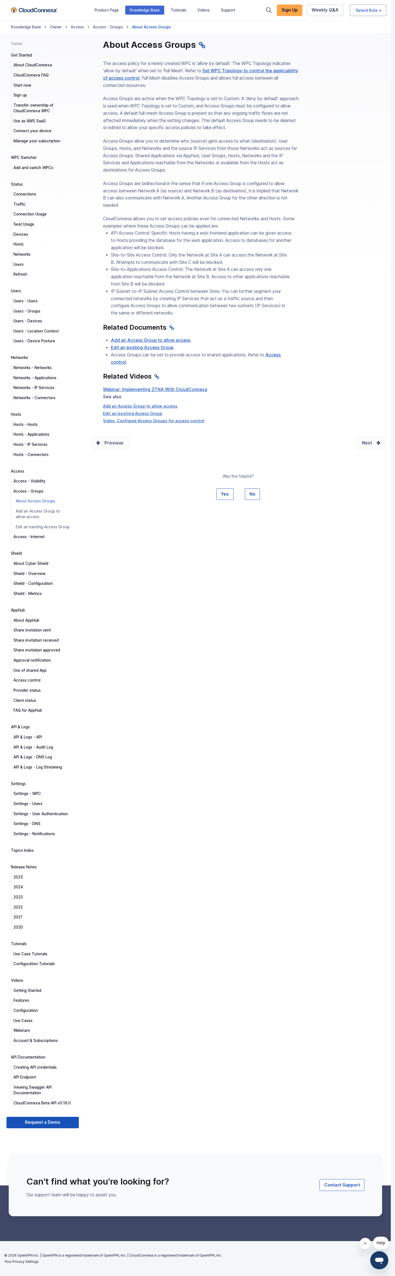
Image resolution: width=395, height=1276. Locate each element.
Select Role (369, 10)
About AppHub (26, 620)
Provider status (27, 690)
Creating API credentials (35, 1067)
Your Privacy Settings (21, 1262)
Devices (20, 234)
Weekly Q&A (325, 10)
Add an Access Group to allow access (38, 514)
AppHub (18, 610)
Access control (26, 680)
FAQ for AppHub (27, 710)
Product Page (107, 10)
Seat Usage (23, 224)
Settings (18, 783)
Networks (22, 254)
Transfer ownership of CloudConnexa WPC (33, 108)
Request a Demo (42, 1122)
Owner (56, 27)
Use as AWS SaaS (29, 121)
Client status (24, 700)
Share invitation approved (36, 650)
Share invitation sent (32, 630)
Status (17, 184)
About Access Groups (35, 501)
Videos (203, 10)
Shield (16, 553)
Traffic (19, 204)
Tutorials (178, 10)
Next (367, 443)
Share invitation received (36, 640)
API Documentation (28, 1057)
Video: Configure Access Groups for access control (153, 420)
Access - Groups (108, 27)
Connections (24, 194)
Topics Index (22, 850)
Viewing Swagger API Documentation (32, 1090)
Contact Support (342, 1185)
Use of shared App (30, 670)
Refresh (20, 274)
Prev (109, 443)
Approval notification (32, 660)
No (252, 494)
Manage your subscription (36, 141)
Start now (22, 85)
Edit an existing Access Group (43, 527)
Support (228, 10)
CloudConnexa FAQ (31, 75)
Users (18, 264)
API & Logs (20, 727)
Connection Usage (30, 214)
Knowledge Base (145, 10)
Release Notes (24, 867)
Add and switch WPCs (33, 167)
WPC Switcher (24, 157)
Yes (225, 494)
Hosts (18, 244)
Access (77, 27)
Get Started (21, 55)
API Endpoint (24, 1077)
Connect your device (32, 131)
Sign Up (290, 10)
